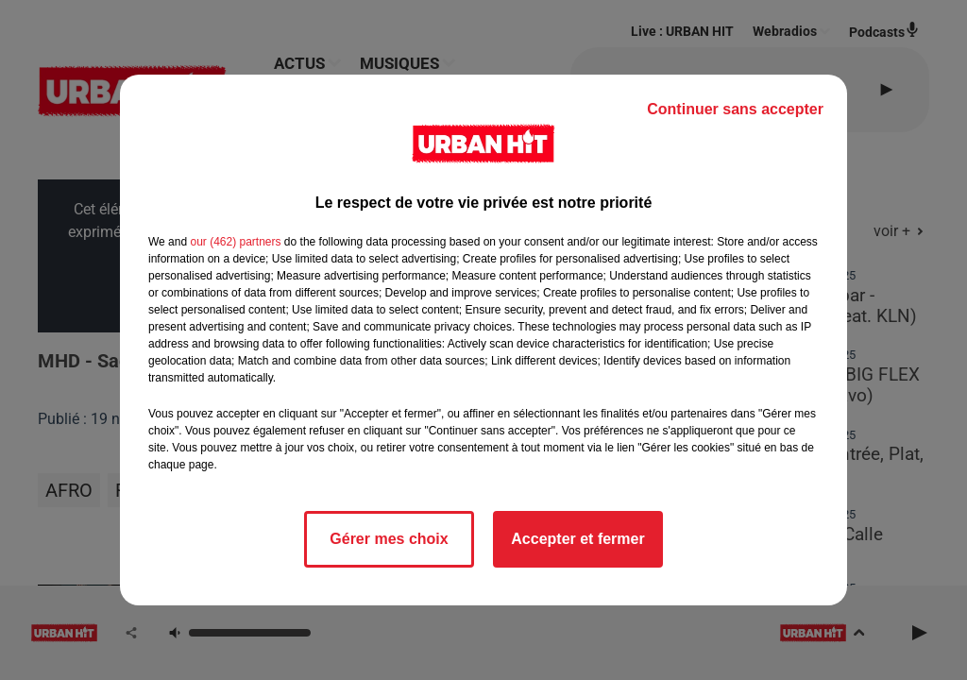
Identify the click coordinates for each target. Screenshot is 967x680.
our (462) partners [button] (235, 241)
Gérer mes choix (389, 539)
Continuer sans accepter (735, 109)
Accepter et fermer (577, 539)
